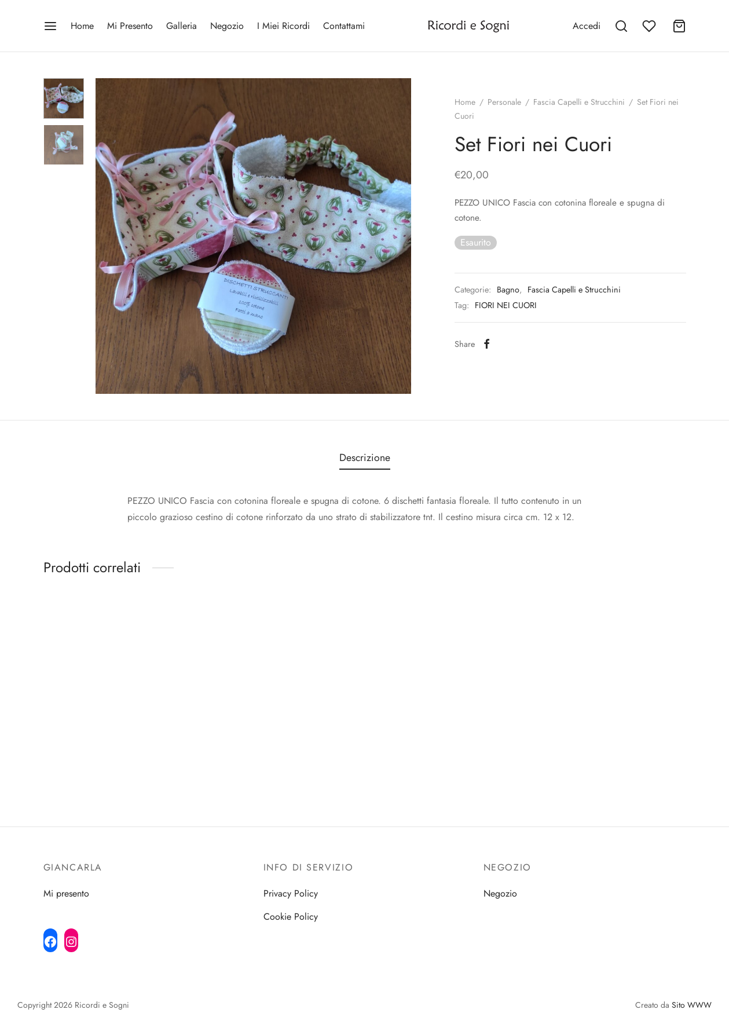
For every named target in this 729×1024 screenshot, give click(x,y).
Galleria (181, 25)
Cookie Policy (290, 916)
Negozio (227, 25)
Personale (504, 102)
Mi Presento (130, 25)
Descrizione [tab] (364, 457)
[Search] (621, 26)
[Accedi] (586, 26)
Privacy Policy (290, 893)
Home (82, 25)
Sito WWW (692, 1005)
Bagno (508, 289)
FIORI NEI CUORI (506, 305)
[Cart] (679, 26)
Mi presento (66, 893)
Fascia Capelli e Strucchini (579, 102)
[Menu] (50, 26)
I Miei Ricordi (283, 25)
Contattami (344, 25)
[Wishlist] (650, 26)
